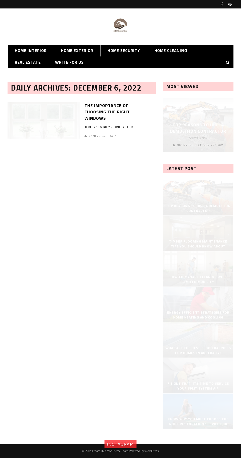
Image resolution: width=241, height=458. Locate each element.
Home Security (124, 51)
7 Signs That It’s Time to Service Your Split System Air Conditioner (198, 388)
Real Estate (28, 62)
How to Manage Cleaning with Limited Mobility (198, 279)
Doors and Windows (98, 127)
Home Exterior (77, 51)
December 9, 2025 (213, 145)
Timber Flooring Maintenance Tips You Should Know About (198, 244)
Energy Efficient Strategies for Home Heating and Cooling (198, 315)
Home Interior (31, 51)
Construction (198, 138)
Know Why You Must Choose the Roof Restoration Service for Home (198, 423)
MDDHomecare (97, 136)
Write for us (69, 62)
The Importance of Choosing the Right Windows (107, 111)
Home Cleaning (170, 51)
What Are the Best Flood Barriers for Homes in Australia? (198, 350)
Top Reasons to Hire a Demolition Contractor (198, 128)
